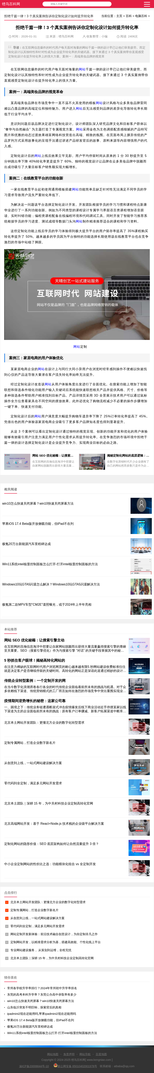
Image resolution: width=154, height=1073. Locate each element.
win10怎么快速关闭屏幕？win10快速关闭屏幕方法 (38, 503)
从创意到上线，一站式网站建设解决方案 (37, 918)
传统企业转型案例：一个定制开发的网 (35, 681)
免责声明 (69, 1054)
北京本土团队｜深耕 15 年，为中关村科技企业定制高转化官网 (52, 958)
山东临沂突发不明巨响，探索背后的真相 (34, 1007)
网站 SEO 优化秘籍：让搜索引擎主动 (34, 640)
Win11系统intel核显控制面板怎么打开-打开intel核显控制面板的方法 (50, 564)
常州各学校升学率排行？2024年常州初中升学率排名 (42, 988)
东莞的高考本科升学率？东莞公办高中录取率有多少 (41, 994)
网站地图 (52, 1054)
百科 (129, 16)
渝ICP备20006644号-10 (34, 1066)
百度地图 (101, 1054)
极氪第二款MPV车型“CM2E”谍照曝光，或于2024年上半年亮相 (46, 604)
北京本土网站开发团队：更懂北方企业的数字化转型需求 (48, 902)
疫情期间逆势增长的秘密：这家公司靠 (35, 701)
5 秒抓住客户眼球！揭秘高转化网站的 (34, 660)
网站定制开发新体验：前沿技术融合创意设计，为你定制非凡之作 (54, 934)
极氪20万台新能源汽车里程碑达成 (26, 544)
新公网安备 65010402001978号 (75, 1065)
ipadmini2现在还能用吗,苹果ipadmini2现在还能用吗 (41, 1013)
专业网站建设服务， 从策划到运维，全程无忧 (40, 950)
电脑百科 (141, 16)
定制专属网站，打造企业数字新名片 (34, 910)
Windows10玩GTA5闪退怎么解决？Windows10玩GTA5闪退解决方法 (51, 584)
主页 (119, 16)
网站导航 (85, 1054)
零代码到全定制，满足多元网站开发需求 (37, 926)
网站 (82, 69)
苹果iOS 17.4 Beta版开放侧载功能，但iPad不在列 (38, 523)
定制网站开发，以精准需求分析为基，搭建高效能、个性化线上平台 (55, 942)
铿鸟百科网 (11, 4)
